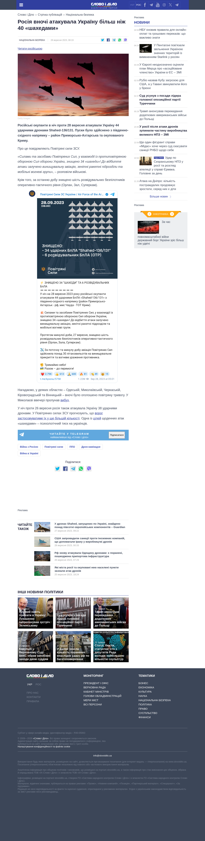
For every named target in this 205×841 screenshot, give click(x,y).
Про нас (33, 737)
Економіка (146, 731)
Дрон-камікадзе (90, 446)
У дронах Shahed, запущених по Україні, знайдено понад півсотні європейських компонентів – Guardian (89, 572)
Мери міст (90, 744)
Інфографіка (160, 365)
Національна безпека (80, 14)
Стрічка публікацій (50, 14)
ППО (72, 446)
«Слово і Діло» (41, 782)
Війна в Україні (29, 453)
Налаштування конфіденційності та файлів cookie (44, 791)
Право (142, 753)
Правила (33, 745)
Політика (145, 748)
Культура (145, 736)
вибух (65, 400)
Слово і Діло (26, 14)
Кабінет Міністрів (96, 736)
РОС (138, 5)
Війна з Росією (29, 446)
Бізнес (143, 727)
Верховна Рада (94, 731)
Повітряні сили (54, 446)
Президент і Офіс (95, 727)
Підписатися (117, 435)
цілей (97, 418)
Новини (142, 67)
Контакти (33, 741)
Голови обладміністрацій (102, 740)
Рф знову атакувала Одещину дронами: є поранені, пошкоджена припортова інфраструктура (88, 601)
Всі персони (92, 748)
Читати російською (30, 48)
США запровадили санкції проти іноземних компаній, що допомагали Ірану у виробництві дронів (89, 586)
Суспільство (147, 757)
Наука (142, 740)
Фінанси (144, 761)
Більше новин (160, 240)
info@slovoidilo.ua (102, 800)
